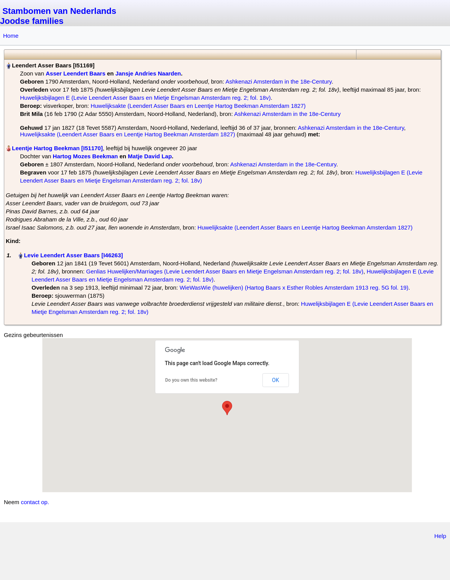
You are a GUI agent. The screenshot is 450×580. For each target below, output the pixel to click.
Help (440, 536)
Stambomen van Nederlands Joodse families (58, 16)
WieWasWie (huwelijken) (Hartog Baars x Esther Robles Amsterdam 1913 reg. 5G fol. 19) (293, 287)
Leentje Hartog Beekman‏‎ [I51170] (57, 148)
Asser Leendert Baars (75, 73)
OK (275, 380)
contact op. (35, 502)
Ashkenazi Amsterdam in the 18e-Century (279, 81)
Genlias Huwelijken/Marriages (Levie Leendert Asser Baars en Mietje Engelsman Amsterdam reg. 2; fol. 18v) (224, 271)
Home (10, 35)
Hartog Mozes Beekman (85, 156)
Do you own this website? (191, 380)
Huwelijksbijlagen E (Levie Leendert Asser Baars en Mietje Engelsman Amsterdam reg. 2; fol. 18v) (145, 97)
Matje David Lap (150, 156)
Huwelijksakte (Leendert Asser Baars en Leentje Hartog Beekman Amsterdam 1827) (198, 105)
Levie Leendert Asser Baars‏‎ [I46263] (73, 255)
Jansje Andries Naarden (148, 73)
